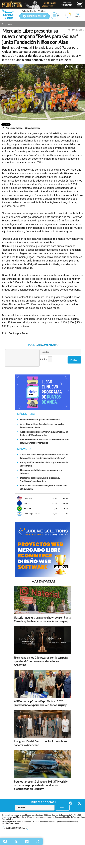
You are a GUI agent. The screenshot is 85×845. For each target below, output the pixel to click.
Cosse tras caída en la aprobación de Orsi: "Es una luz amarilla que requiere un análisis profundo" (44, 456)
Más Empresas (43, 582)
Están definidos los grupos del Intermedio (40, 419)
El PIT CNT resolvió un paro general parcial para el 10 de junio (43, 487)
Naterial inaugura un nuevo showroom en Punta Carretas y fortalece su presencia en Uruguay (42, 619)
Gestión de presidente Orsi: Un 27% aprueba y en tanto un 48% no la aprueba (44, 433)
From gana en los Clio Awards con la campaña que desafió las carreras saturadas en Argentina (41, 661)
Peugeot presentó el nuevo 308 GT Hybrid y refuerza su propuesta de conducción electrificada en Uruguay (41, 785)
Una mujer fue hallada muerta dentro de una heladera (41, 472)
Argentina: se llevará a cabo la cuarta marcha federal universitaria (42, 426)
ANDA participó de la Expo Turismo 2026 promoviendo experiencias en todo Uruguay (40, 703)
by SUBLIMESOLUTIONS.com (15, 828)
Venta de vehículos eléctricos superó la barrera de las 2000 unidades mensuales (44, 441)
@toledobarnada (32, 128)
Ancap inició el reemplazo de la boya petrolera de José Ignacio (44, 464)
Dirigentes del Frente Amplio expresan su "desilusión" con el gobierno (40, 479)
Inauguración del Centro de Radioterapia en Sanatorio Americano (40, 743)
